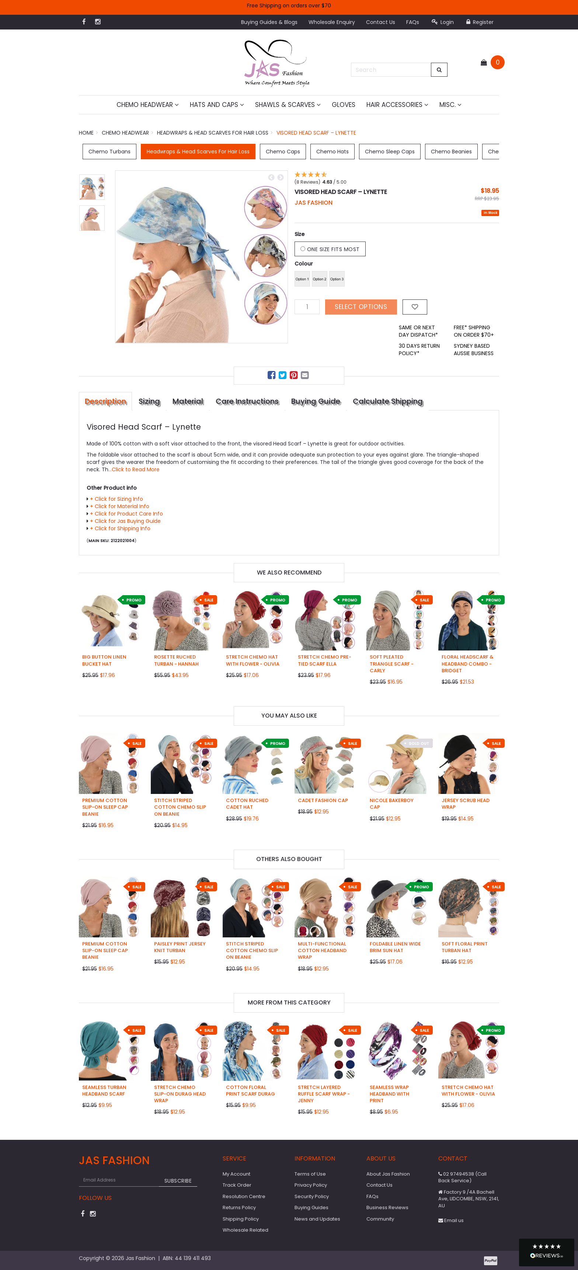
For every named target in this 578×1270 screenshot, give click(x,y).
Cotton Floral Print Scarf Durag (250, 1090)
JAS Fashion (313, 202)
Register (480, 22)
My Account (236, 1173)
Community (380, 1218)
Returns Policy (239, 1207)
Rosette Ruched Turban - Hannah (176, 660)
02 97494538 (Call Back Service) (462, 1177)
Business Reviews (387, 1207)
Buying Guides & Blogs (269, 22)
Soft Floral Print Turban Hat (465, 947)
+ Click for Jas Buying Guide (125, 521)
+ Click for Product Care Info (126, 513)
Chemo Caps (283, 151)
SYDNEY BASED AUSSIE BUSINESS (474, 349)
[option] (201, 256)
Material (188, 401)
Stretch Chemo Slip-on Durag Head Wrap (180, 1094)
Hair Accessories (397, 104)
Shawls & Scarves (288, 104)
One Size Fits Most (330, 249)
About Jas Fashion (388, 1173)
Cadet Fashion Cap (323, 800)
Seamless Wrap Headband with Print (389, 1094)
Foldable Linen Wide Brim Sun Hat (395, 947)
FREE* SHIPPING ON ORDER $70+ (474, 331)
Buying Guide (315, 401)
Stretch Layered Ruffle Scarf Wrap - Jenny (324, 1094)
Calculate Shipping (388, 401)
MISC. (450, 104)
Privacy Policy (311, 1185)
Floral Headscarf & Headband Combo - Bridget (468, 663)
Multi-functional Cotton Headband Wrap (322, 950)
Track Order (237, 1185)
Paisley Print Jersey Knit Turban (180, 947)
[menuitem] (272, 376)
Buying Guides (311, 1207)
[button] (546, 1252)
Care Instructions (247, 401)
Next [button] (280, 177)
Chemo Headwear (147, 104)
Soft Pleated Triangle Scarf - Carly (392, 663)
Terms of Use (310, 1173)
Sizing (149, 401)
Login (443, 22)
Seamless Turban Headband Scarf (104, 1090)
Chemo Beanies (451, 151)
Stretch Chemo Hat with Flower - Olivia (252, 660)
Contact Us (380, 22)
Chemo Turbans (109, 151)
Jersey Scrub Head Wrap (466, 804)
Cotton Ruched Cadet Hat (247, 804)
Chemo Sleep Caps (390, 151)
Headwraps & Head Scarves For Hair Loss (198, 151)
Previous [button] (271, 177)
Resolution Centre (244, 1196)
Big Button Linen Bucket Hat (104, 660)
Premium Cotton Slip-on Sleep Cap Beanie (105, 807)
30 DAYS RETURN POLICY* (419, 349)
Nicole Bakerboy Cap (392, 804)
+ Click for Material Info (119, 506)
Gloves (343, 104)
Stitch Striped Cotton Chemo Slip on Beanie (180, 807)
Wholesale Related (245, 1229)
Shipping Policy (241, 1218)
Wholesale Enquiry (332, 22)
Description (105, 401)
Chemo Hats (332, 151)
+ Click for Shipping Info (120, 528)
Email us (451, 1220)
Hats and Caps (217, 104)
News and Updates (317, 1218)
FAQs (412, 22)
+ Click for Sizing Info (116, 499)
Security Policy (312, 1196)
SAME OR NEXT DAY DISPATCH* (418, 331)
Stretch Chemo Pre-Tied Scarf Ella (324, 660)
